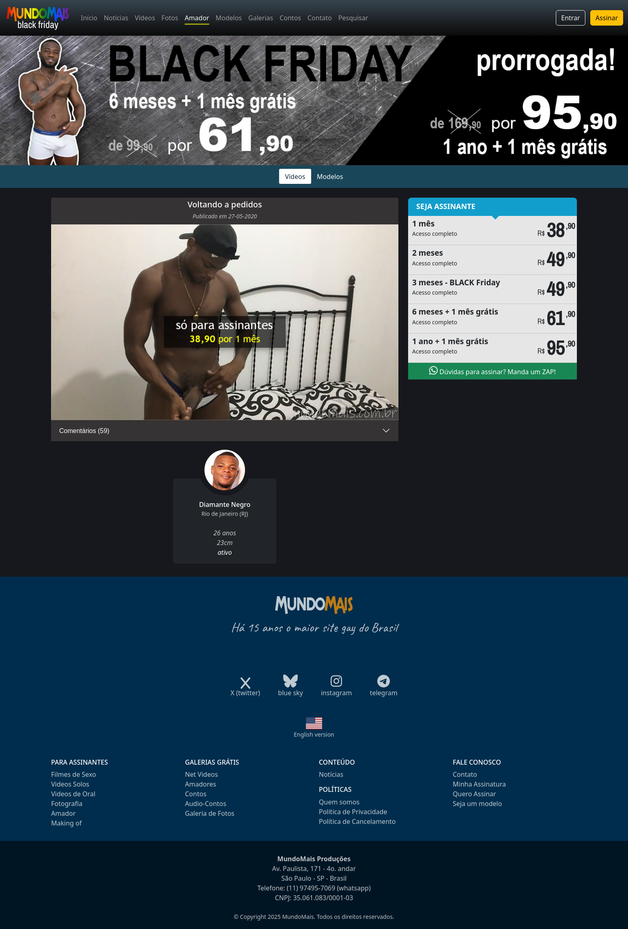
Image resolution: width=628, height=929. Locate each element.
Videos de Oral (73, 793)
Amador (197, 17)
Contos (290, 17)
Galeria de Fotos (209, 813)
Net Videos (201, 774)
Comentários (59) (84, 430)
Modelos (228, 17)
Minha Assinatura (479, 784)
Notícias (116, 17)
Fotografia (66, 803)
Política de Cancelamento (357, 821)
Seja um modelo (477, 803)
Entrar (570, 17)
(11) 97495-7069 (311, 888)
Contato (320, 17)
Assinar (607, 17)
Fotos (169, 17)
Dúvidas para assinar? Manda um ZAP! (492, 371)
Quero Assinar (474, 793)
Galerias (260, 17)
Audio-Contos (205, 803)
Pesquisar (353, 17)
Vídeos (145, 17)
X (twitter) (245, 690)
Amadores (200, 784)
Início (89, 17)
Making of (66, 823)
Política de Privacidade (353, 811)
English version (314, 734)
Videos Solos (70, 784)
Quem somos (339, 802)
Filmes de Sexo (73, 774)
